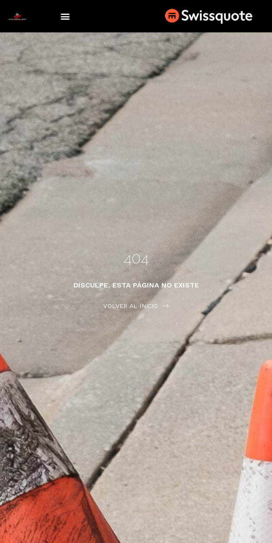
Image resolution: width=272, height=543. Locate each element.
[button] (65, 16)
